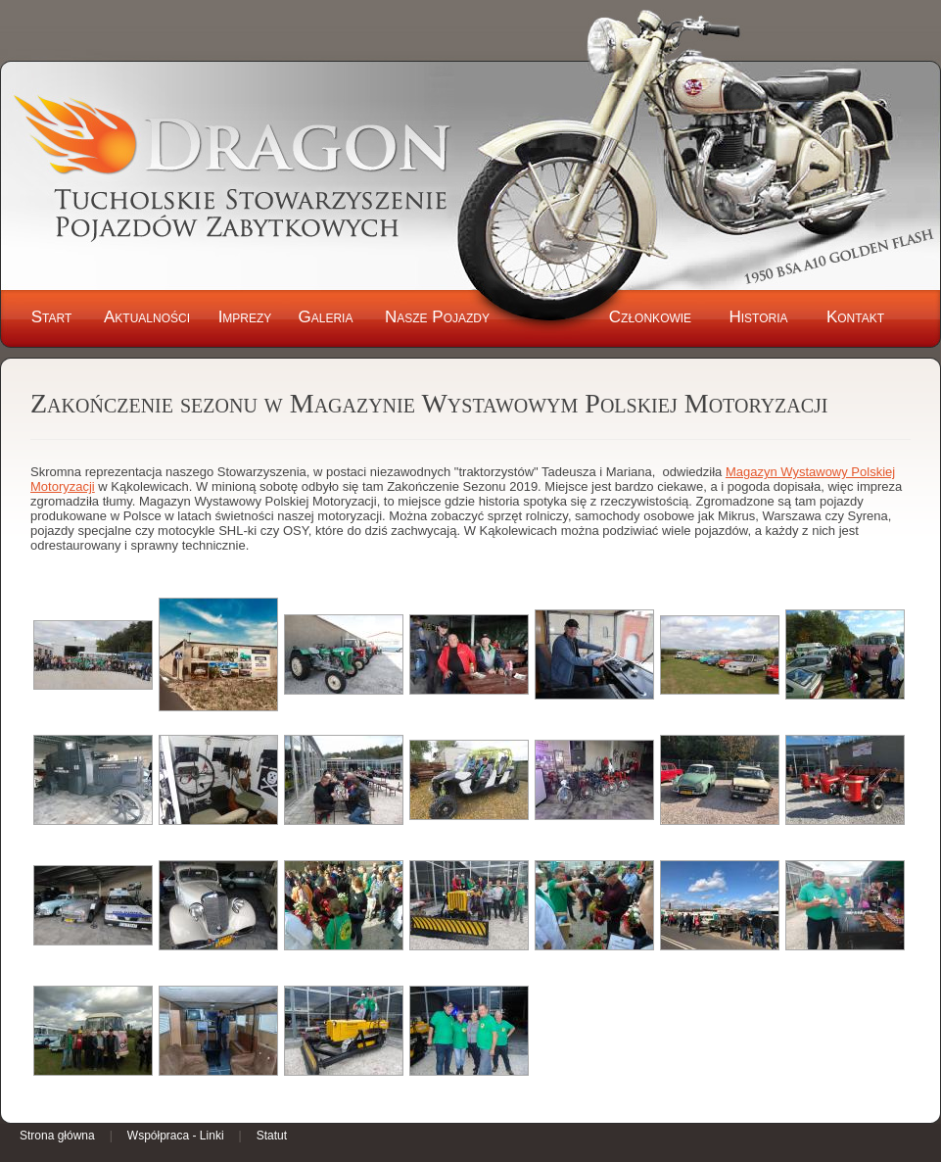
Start (51, 317)
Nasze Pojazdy (437, 317)
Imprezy (245, 317)
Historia (758, 317)
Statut (272, 1135)
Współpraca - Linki (175, 1135)
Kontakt (855, 317)
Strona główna (57, 1135)
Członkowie (650, 317)
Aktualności (147, 317)
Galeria (326, 317)
